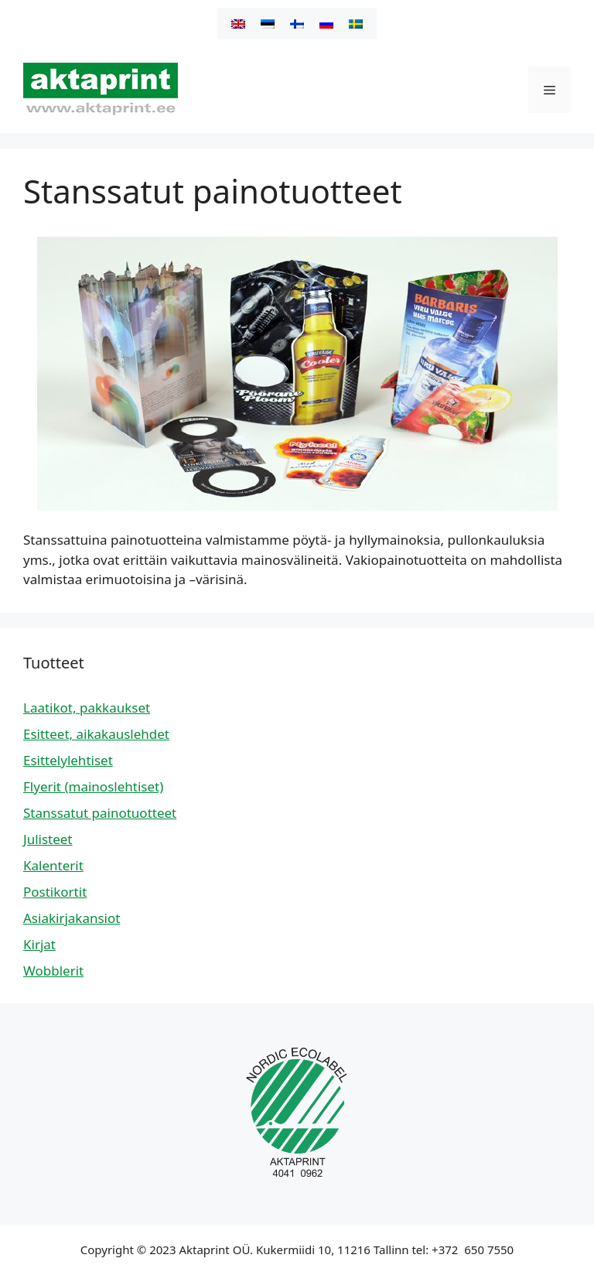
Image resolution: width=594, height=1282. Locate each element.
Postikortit (55, 892)
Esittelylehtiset (68, 760)
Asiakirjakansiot (71, 918)
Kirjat (39, 944)
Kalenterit (53, 865)
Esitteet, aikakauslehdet (96, 734)
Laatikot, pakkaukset (86, 707)
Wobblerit (53, 970)
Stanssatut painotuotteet (99, 813)
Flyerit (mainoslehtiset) (93, 786)
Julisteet (48, 839)
